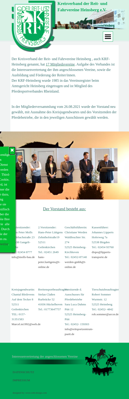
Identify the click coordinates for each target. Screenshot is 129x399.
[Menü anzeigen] (108, 37)
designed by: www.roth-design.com (30, 393)
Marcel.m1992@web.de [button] (26, 324)
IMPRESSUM (21, 380)
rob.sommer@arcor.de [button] (105, 314)
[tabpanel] (87, 6)
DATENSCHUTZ (23, 372)
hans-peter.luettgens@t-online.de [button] (49, 262)
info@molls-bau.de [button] (23, 257)
